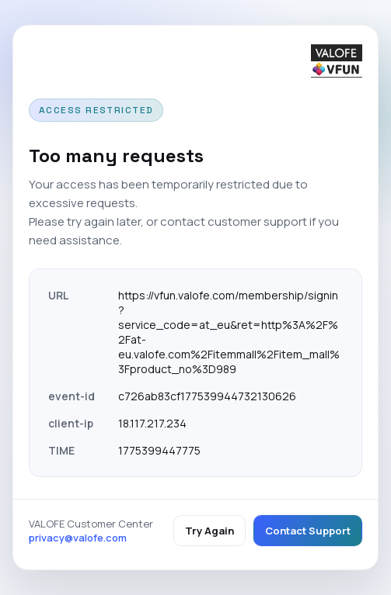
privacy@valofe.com (78, 538)
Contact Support (308, 531)
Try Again (209, 531)
